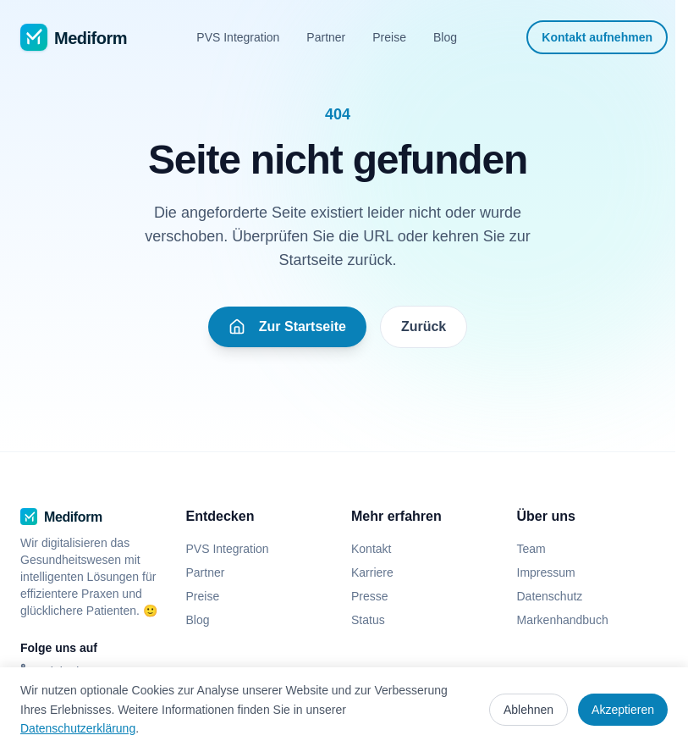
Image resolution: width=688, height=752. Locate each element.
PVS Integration (237, 37)
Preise (389, 37)
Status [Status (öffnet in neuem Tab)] (375, 620)
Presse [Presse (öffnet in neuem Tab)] (376, 596)
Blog (445, 37)
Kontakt (371, 549)
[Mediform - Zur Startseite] (73, 37)
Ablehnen (528, 709)
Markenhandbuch (562, 620)
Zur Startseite (287, 326)
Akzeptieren (623, 709)
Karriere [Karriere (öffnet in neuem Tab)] (379, 572)
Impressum (546, 572)
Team (531, 549)
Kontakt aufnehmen (597, 37)
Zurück (423, 326)
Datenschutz (550, 596)
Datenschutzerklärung (77, 728)
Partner (325, 37)
